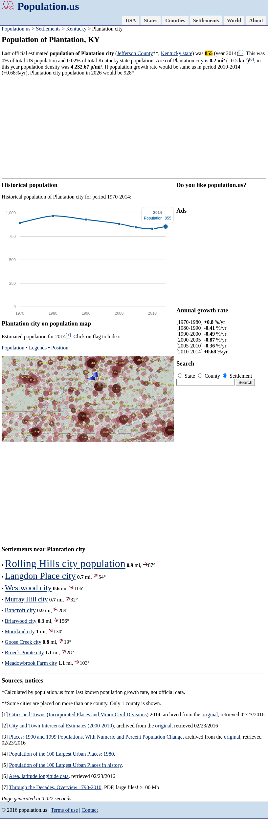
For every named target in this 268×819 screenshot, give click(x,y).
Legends (38, 347)
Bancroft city (20, 610)
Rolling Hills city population (65, 563)
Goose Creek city (23, 642)
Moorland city (20, 631)
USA (130, 20)
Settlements (206, 20)
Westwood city (28, 587)
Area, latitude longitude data (39, 776)
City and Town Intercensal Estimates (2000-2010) (61, 725)
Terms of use (64, 810)
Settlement (237, 376)
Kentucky (76, 29)
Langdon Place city (40, 576)
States (150, 20)
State (187, 376)
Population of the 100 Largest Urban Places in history (65, 765)
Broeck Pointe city (24, 652)
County (209, 376)
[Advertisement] (134, 127)
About (256, 20)
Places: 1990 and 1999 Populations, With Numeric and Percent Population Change (96, 737)
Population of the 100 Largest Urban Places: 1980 (61, 754)
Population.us (48, 6)
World (234, 20)
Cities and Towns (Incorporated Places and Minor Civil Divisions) (78, 714)
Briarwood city (20, 621)
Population (13, 347)
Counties (175, 20)
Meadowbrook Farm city (31, 663)
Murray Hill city (26, 599)
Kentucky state (176, 53)
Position (59, 347)
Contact (89, 810)
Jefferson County (135, 53)
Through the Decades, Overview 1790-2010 (55, 787)
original (210, 714)
